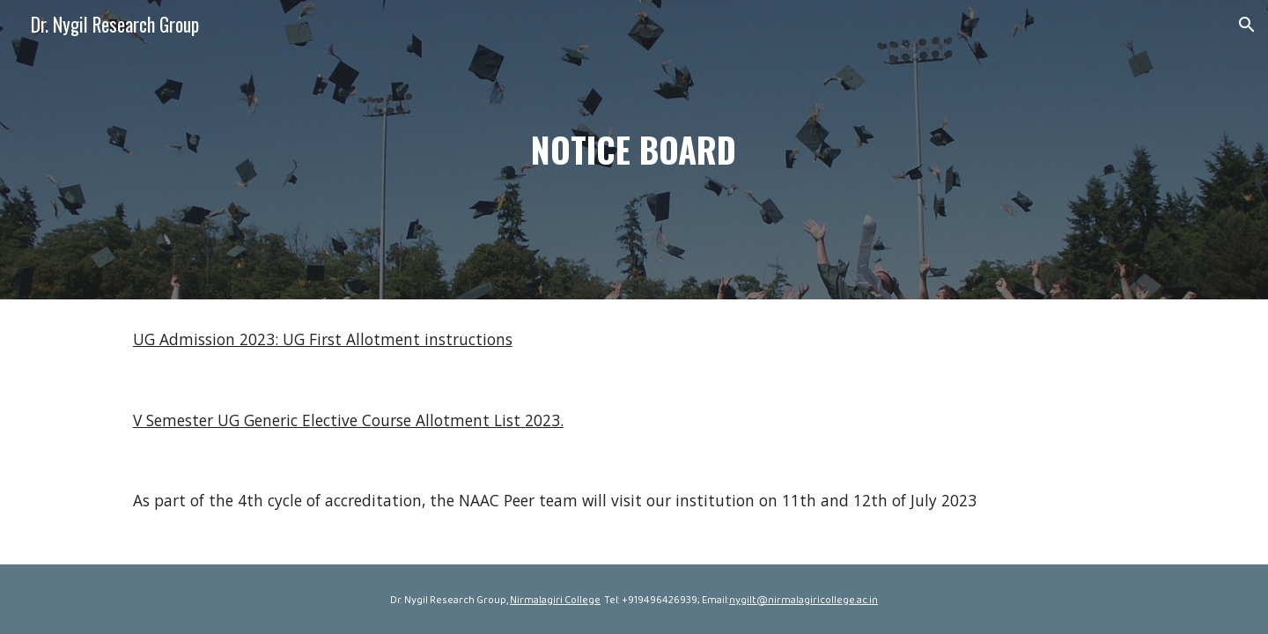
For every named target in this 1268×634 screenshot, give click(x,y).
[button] (1247, 25)
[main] (634, 149)
